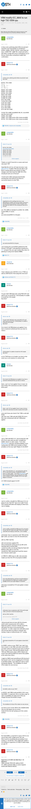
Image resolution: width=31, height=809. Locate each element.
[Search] (29, 11)
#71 (29, 400)
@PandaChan (5, 168)
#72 (29, 435)
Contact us (3, 789)
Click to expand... (15, 158)
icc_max (19, 22)
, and (12, 125)
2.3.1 (2, 250)
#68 (29, 311)
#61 (29, 44)
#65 (29, 235)
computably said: (7, 74)
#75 (29, 519)
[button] (2, 12)
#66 (29, 269)
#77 (29, 599)
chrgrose (9, 262)
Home (27, 789)
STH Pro (3, 787)
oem (23, 22)
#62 (29, 70)
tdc (26, 22)
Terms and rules (11, 789)
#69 (29, 343)
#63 (29, 139)
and (9, 277)
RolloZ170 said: (6, 144)
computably (10, 37)
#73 (29, 462)
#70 (29, 371)
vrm (2, 24)
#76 (29, 570)
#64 (29, 193)
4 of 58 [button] (15, 772)
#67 (29, 291)
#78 (29, 680)
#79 (29, 733)
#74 (29, 498)
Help (24, 789)
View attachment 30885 (8, 148)
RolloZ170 (4, 22)
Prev (9, 772)
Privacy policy (19, 789)
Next (21, 772)
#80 (29, 757)
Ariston (9, 284)
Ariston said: (6, 316)
